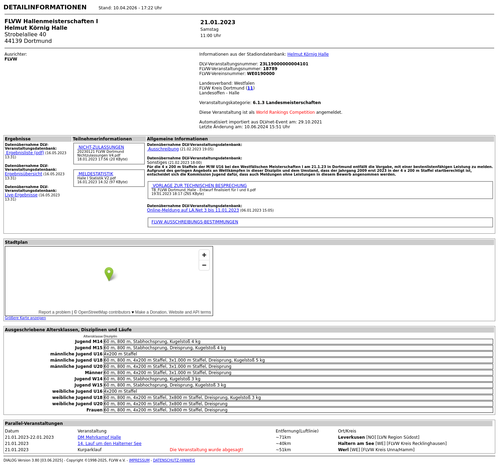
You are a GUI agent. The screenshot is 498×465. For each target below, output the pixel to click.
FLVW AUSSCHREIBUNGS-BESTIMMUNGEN (194, 222)
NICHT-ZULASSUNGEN (100, 147)
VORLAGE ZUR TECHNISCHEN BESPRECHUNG (199, 185)
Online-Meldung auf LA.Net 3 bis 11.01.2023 (193, 210)
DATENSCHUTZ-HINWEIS (174, 460)
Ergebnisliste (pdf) (24, 152)
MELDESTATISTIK (95, 173)
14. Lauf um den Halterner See (109, 443)
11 (250, 88)
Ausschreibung (163, 149)
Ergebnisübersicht (23, 173)
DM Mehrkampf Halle (99, 437)
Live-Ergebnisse (21, 195)
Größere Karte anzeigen (25, 318)
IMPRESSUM (139, 460)
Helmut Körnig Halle (308, 54)
